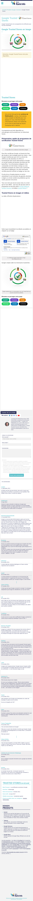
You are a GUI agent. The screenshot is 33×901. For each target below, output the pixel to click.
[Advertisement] (16, 77)
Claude (22, 104)
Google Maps (16, 844)
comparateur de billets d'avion (14, 846)
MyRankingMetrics (19, 428)
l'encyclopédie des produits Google (15, 852)
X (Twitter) (23, 108)
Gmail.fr (22, 841)
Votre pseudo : (5, 437)
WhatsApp (5, 108)
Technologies (6, 799)
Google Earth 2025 (21, 847)
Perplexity (14, 104)
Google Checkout (7, 188)
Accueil (4, 9)
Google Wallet (22, 188)
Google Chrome (5, 843)
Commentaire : (5, 448)
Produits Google (11, 9)
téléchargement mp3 (8, 841)
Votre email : (5, 442)
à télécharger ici (13, 843)
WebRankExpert (21, 418)
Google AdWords (24, 186)
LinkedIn (14, 108)
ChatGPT (5, 104)
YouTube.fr (20, 840)
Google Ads (15, 848)
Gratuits (19, 9)
